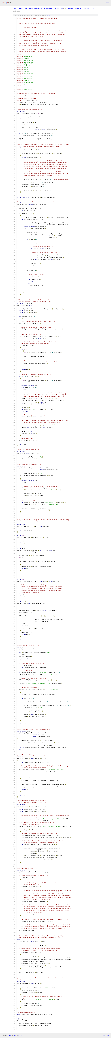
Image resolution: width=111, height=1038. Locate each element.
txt (104, 1035)
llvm (14, 8)
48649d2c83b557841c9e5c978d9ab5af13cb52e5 (45, 8)
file (48, 15)
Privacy (15, 1035)
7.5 (88, 8)
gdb (84, 8)
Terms (20, 1035)
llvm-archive (22, 8)
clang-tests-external (73, 8)
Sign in (107, 3)
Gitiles (10, 1035)
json (107, 1035)
